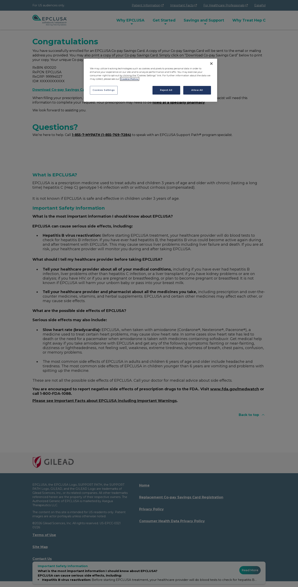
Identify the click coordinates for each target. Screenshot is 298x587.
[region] (150, 80)
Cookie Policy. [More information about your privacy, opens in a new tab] (129, 79)
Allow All (197, 90)
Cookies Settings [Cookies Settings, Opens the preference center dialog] (104, 90)
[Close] (211, 63)
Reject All (166, 90)
